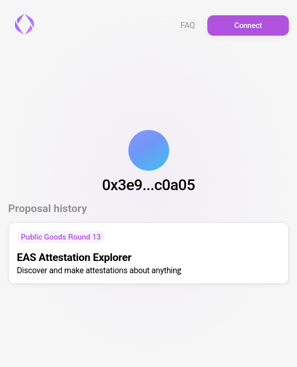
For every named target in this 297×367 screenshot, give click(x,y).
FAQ (187, 25)
